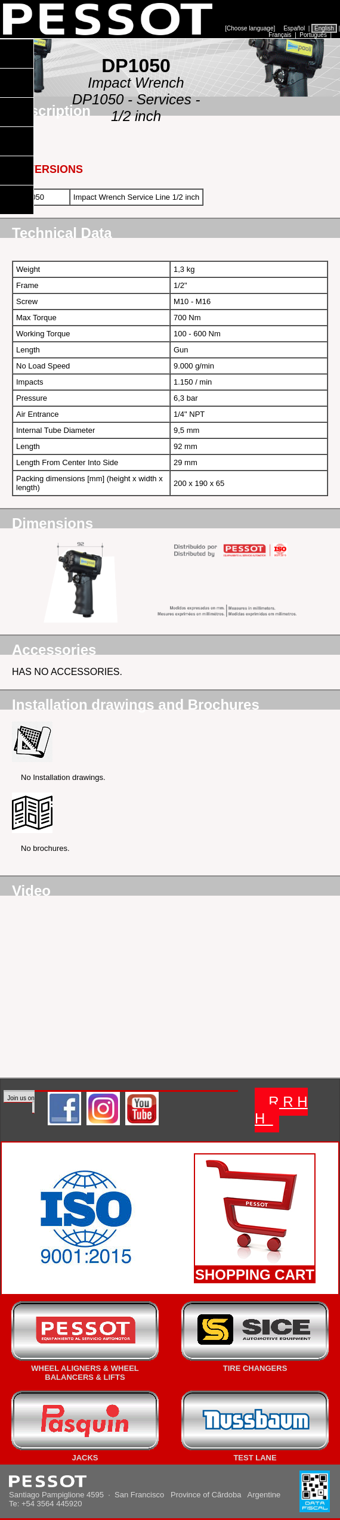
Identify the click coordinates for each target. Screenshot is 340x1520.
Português (313, 35)
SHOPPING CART (254, 1275)
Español (294, 28)
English (324, 28)
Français (280, 35)
